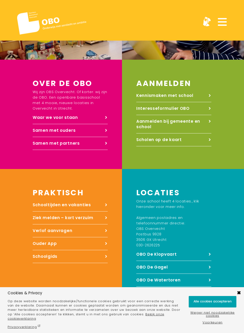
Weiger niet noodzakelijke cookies (212, 314)
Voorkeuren (213, 322)
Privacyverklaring (22, 327)
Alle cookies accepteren (212, 301)
